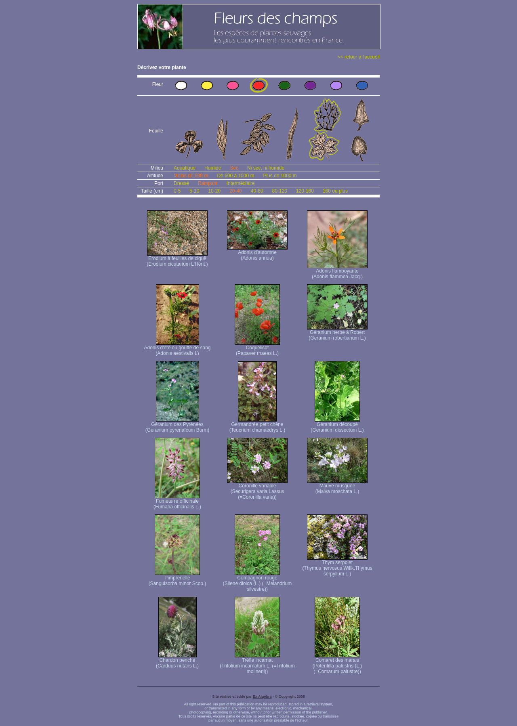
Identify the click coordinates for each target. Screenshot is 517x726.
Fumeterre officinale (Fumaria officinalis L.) (177, 502)
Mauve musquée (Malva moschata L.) (337, 486)
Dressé (181, 183)
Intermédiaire (241, 183)
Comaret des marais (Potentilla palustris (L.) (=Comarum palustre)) (337, 663)
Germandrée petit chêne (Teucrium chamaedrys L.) (257, 425)
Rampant (208, 183)
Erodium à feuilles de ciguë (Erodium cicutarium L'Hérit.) (177, 259)
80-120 (279, 191)
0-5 (177, 191)
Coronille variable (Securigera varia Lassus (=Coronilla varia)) (257, 489)
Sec (234, 168)
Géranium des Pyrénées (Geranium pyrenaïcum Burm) (177, 425)
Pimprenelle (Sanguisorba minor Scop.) (177, 578)
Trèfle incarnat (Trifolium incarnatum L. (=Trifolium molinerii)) (257, 663)
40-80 (257, 191)
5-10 (194, 191)
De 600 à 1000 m (235, 175)
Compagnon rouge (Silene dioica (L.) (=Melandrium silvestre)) (257, 581)
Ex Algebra (262, 697)
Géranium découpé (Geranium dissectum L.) (337, 425)
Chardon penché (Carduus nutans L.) (177, 661)
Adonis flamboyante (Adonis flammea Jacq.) (337, 271)
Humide (212, 168)
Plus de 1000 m (279, 175)
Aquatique (184, 168)
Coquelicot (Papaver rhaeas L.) (257, 348)
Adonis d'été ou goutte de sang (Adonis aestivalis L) (177, 348)
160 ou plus (335, 191)
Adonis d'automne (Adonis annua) (257, 253)
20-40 (235, 191)
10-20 (214, 191)
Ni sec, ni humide (265, 168)
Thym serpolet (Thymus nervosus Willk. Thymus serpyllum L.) (337, 566)
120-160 (305, 191)
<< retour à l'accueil (359, 57)
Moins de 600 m (191, 175)
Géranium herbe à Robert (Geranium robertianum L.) (337, 333)
